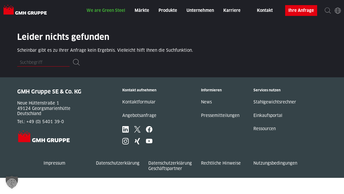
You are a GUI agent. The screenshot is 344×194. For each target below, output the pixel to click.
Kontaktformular (139, 102)
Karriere (232, 10)
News (206, 102)
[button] (12, 182)
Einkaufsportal (267, 115)
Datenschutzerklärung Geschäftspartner (170, 166)
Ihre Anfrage (301, 10)
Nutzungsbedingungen (275, 163)
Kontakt (265, 10)
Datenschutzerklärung (117, 163)
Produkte (168, 10)
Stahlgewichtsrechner (274, 102)
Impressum (54, 163)
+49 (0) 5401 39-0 (45, 121)
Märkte (142, 10)
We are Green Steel (106, 10)
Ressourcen (264, 128)
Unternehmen (200, 10)
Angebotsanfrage (139, 115)
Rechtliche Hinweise (221, 163)
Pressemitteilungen (220, 115)
